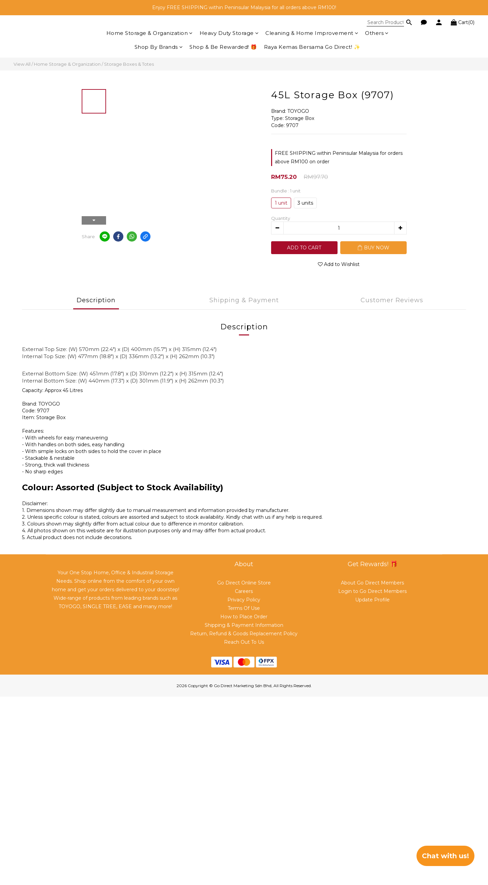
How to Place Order (243, 617)
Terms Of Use (244, 608)
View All (22, 64)
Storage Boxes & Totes (129, 64)
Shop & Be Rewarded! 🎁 (223, 47)
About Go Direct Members (372, 583)
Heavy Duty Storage (229, 33)
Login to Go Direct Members (372, 591)
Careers (244, 591)
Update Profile (372, 600)
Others (377, 33)
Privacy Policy (243, 600)
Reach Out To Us (244, 642)
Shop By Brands (159, 47)
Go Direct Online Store (244, 583)
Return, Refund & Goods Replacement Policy (244, 634)
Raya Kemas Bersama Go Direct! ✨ (312, 47)
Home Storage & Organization (149, 33)
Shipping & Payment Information (244, 625)
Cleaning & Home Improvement (311, 33)
